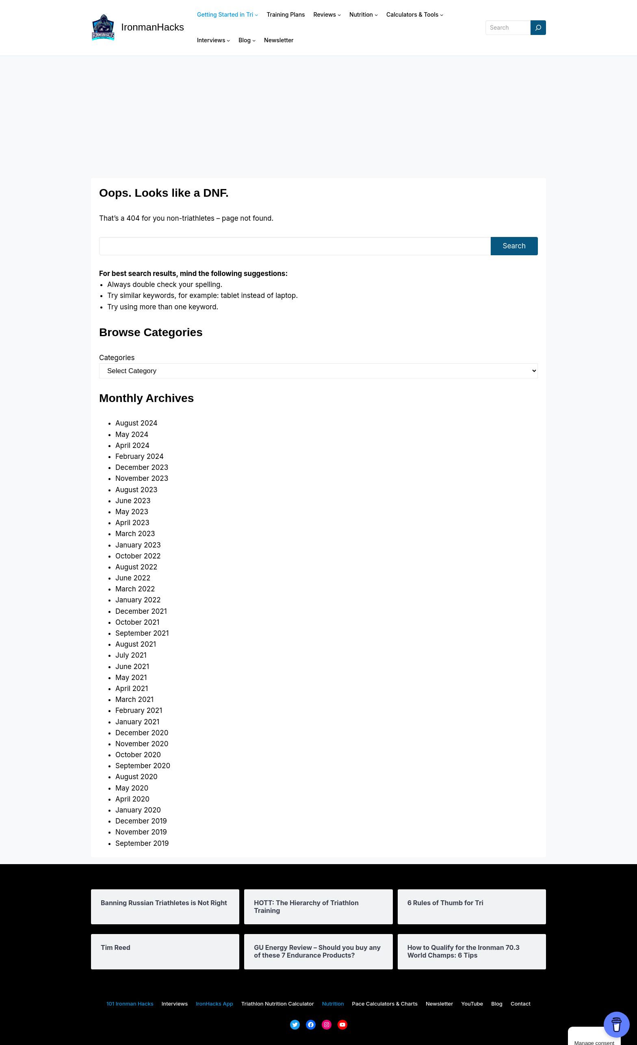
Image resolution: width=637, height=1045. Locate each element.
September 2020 (142, 766)
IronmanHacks (152, 27)
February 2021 (138, 710)
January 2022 (138, 600)
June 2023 (132, 501)
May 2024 (131, 434)
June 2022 (132, 578)
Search (514, 246)
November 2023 (141, 478)
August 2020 (136, 777)
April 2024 (132, 445)
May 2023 (131, 512)
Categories (116, 358)
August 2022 (136, 567)
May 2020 (131, 788)
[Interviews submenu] (228, 40)
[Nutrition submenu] (376, 14)
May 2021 (131, 677)
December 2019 (141, 821)
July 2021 (131, 655)
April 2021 (131, 688)
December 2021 (141, 611)
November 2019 (141, 832)
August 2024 (136, 423)
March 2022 (135, 589)
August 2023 (136, 490)
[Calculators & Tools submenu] (441, 14)
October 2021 (137, 622)
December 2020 (141, 733)
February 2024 (139, 456)
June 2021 (132, 667)
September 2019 (142, 843)
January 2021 (137, 722)
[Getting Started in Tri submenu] (256, 14)
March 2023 (135, 534)
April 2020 (132, 799)
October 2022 (138, 556)
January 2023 (138, 545)
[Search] (538, 27)
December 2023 (141, 467)
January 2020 (138, 810)
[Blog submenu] (254, 40)
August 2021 (135, 644)
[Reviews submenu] (339, 14)
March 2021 (134, 699)
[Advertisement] (318, 117)
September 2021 (142, 633)
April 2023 (132, 523)
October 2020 (138, 755)
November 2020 (141, 744)
